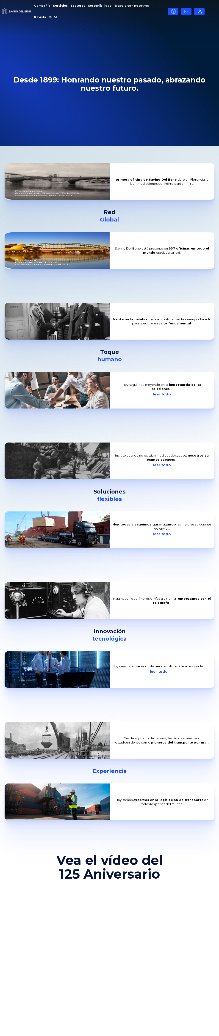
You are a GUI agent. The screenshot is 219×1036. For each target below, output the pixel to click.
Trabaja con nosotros (131, 5)
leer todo (162, 394)
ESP (210, 11)
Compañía (42, 5)
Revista (40, 17)
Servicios (60, 5)
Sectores (78, 5)
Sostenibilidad (100, 5)
